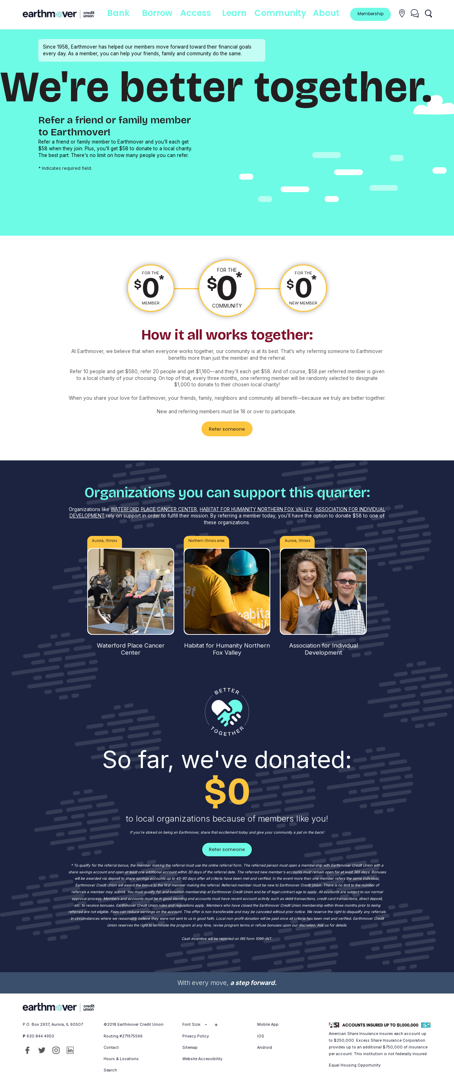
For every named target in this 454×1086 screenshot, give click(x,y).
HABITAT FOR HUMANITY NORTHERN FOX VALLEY (256, 508)
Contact (111, 1045)
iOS (260, 1033)
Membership (370, 14)
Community (283, 14)
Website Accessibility (202, 1056)
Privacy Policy (195, 1033)
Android (264, 1045)
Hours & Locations (121, 1056)
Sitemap (190, 1045)
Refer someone (227, 428)
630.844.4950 (40, 1033)
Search (110, 1068)
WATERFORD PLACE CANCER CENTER (154, 508)
